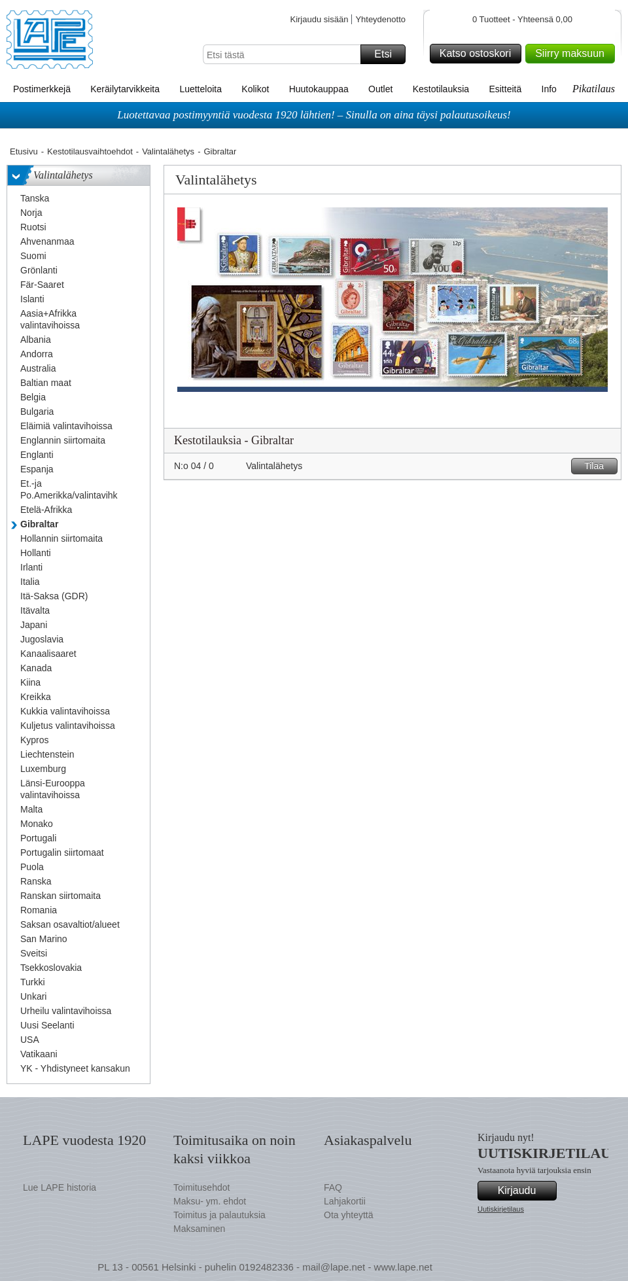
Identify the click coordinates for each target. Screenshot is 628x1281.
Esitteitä (505, 89)
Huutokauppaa (319, 89)
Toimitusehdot (201, 1187)
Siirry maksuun (573, 53)
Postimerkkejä (42, 89)
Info (549, 89)
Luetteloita (200, 89)
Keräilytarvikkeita (125, 89)
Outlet (380, 89)
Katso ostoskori (478, 53)
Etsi (388, 54)
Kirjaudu (525, 1191)
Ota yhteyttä (348, 1215)
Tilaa (599, 466)
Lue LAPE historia (59, 1187)
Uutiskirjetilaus (501, 1209)
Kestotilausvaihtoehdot (90, 151)
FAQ (333, 1187)
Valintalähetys (168, 151)
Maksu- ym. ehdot (209, 1201)
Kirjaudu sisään (319, 19)
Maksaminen (199, 1228)
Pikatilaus (593, 88)
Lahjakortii (345, 1201)
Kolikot (255, 89)
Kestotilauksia (441, 89)
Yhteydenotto (380, 19)
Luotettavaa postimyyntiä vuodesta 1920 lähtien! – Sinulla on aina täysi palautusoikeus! (314, 115)
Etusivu (24, 151)
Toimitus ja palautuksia (219, 1215)
